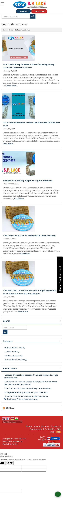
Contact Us (50, 429)
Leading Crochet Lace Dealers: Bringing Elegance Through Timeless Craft (31, 376)
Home (5, 30)
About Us (45, 426)
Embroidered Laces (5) (15, 347)
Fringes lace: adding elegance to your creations (27, 180)
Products (55, 426)
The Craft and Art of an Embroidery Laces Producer (29, 235)
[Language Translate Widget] (12, 421)
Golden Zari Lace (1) (13, 355)
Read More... (11, 85)
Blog (11, 30)
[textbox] (16, 16)
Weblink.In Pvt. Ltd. (10, 444)
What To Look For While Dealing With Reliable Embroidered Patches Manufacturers (26, 397)
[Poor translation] (9, 463)
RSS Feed (10, 408)
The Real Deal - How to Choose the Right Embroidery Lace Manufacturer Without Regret (30, 383)
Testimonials (36, 429)
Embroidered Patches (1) (16, 359)
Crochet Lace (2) (12, 351)
